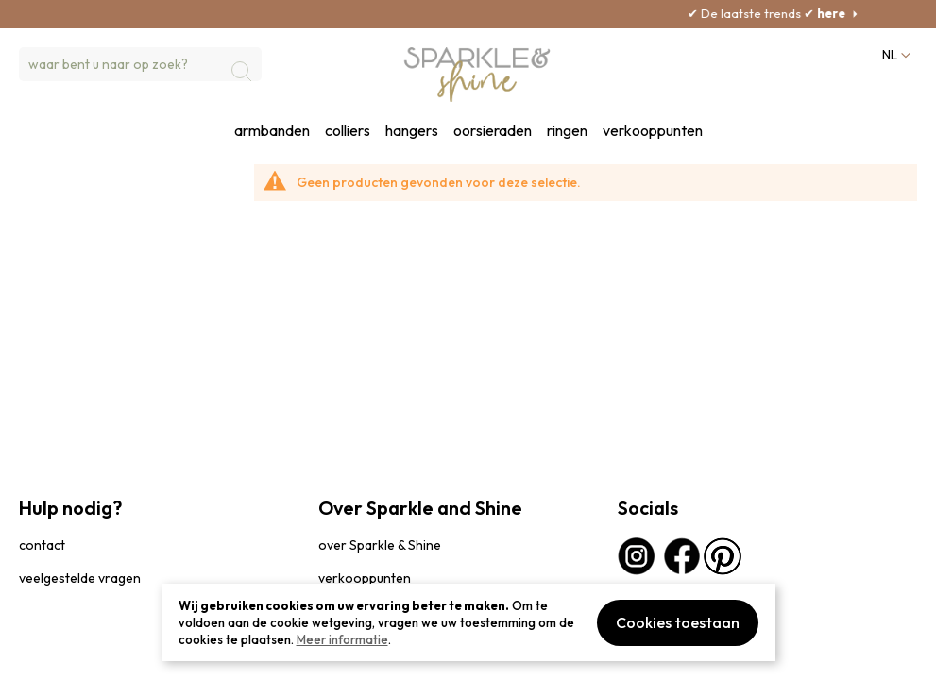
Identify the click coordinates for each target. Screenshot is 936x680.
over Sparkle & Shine (379, 544)
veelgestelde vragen (80, 578)
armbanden (272, 131)
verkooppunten (653, 131)
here (854, 13)
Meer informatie (342, 639)
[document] (468, 622)
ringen (567, 131)
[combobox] (140, 64)
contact (42, 544)
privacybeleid (54, 656)
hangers (411, 131)
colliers (347, 131)
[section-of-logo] (477, 74)
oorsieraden (492, 131)
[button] (894, 55)
